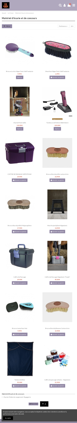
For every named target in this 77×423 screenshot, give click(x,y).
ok (44, 404)
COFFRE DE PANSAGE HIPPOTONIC (20, 174)
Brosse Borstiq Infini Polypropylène (20, 225)
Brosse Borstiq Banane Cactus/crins (57, 328)
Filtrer (7, 26)
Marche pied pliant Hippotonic (57, 225)
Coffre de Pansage (19, 277)
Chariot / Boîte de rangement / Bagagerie (17, 397)
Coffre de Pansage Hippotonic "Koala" (57, 277)
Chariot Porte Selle (19, 123)
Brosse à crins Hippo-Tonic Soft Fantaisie (19, 71)
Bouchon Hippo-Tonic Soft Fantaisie (57, 71)
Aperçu (19, 77)
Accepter (8, 418)
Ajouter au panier (57, 77)
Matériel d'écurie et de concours (13, 394)
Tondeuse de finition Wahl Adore (57, 123)
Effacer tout (33, 404)
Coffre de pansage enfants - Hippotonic (57, 380)
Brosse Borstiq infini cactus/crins (57, 174)
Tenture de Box (19, 380)
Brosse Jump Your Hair (19, 328)
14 (72, 26)
